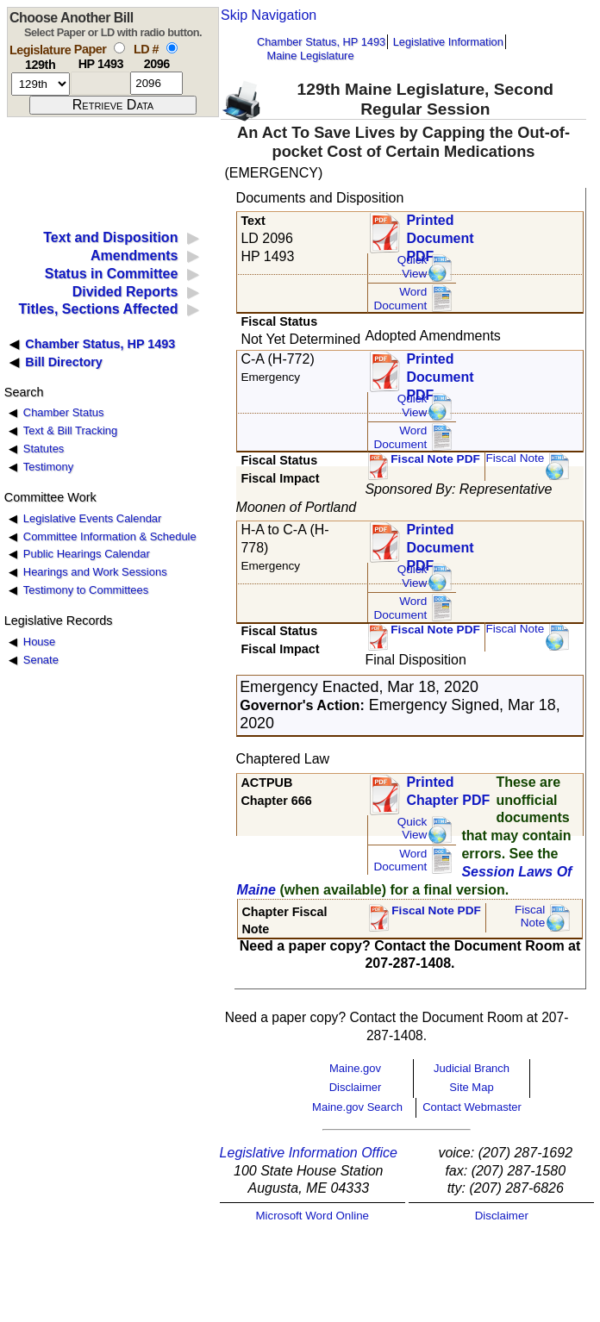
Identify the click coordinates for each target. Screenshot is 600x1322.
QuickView (412, 266)
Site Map (471, 1087)
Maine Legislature (309, 55)
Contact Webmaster (472, 1107)
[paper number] (100, 83)
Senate (41, 659)
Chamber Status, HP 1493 (321, 41)
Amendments (134, 255)
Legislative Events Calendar (92, 518)
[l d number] (156, 83)
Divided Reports (125, 291)
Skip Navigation (268, 15)
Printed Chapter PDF (448, 791)
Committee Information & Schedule (110, 536)
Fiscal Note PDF (435, 458)
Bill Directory (64, 362)
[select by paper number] (119, 47)
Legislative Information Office (308, 1152)
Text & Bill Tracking (70, 430)
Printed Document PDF (439, 233)
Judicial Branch (471, 1068)
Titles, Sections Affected (98, 309)
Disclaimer (355, 1087)
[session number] (40, 84)
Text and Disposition (110, 237)
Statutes (44, 448)
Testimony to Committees (85, 589)
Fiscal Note (514, 458)
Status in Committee (111, 273)
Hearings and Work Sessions (95, 571)
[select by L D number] (172, 47)
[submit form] (113, 105)
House (39, 641)
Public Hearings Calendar (86, 553)
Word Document (400, 298)
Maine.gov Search (357, 1107)
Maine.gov (355, 1068)
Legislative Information (448, 41)
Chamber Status (63, 412)
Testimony (48, 466)
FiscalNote (530, 916)
